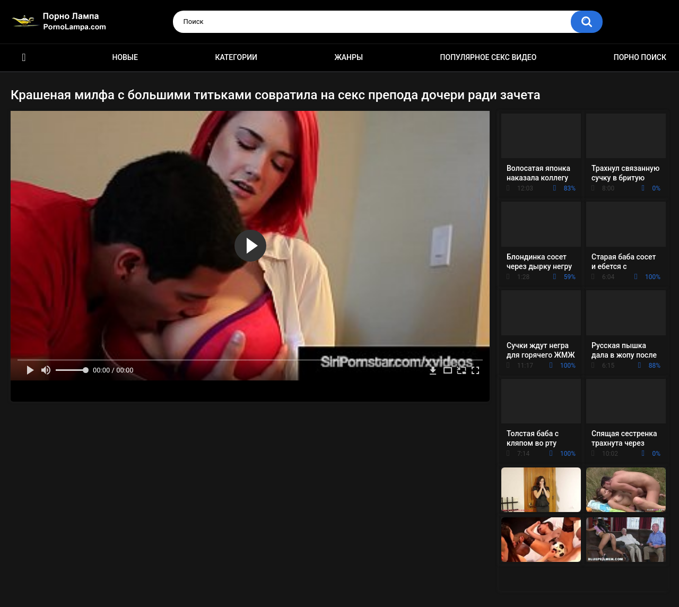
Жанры (348, 57)
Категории (236, 57)
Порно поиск (640, 57)
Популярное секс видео (488, 57)
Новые (124, 57)
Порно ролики (24, 57)
